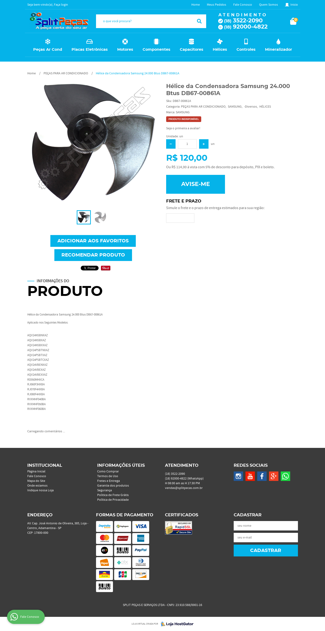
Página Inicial (36, 471)
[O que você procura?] (199, 21)
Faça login (61, 5)
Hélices (220, 49)
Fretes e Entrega (108, 481)
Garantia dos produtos (113, 486)
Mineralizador (278, 49)
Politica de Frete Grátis (113, 495)
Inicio (294, 5)
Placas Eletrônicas (90, 49)
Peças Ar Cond (47, 49)
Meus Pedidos (216, 5)
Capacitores (191, 49)
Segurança (104, 490)
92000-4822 (246, 27)
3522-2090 (243, 21)
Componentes (156, 49)
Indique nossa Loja (40, 490)
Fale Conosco (242, 5)
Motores (125, 49)
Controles (246, 49)
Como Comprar (108, 471)
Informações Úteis (121, 465)
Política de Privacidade (113, 500)
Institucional (44, 465)
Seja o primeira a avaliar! (183, 128)
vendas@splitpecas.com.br (184, 488)
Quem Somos (268, 5)
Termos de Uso (107, 476)
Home (195, 5)
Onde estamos (37, 486)
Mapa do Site (36, 481)
